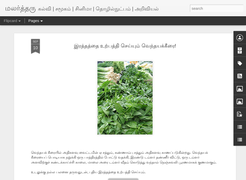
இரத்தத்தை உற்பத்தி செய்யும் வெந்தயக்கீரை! (125, 45)
